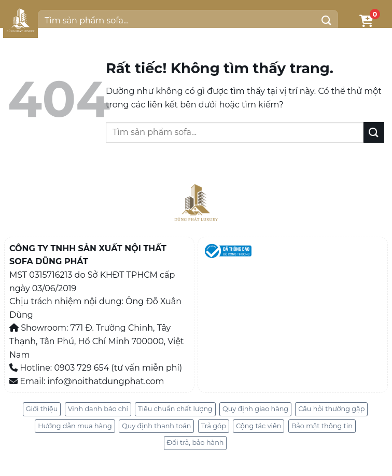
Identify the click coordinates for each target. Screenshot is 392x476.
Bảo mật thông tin (322, 426)
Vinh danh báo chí (98, 409)
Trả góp (213, 426)
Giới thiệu (42, 409)
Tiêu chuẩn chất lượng (175, 409)
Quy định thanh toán (156, 426)
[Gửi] (326, 20)
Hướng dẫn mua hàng (75, 426)
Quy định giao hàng (255, 409)
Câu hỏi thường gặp (331, 409)
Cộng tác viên (258, 426)
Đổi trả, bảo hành (195, 442)
